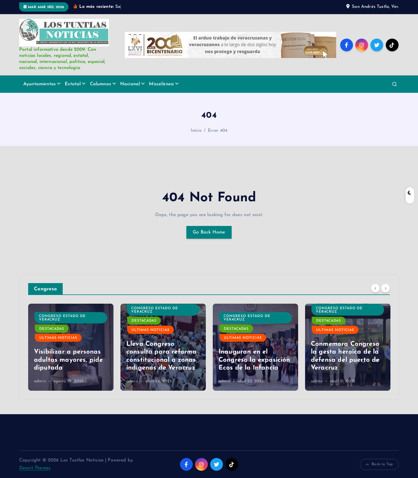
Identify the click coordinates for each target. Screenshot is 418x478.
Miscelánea (161, 84)
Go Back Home (209, 232)
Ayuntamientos (39, 84)
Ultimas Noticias (58, 322)
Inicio (196, 130)
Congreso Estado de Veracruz (154, 317)
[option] (70, 347)
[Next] (385, 288)
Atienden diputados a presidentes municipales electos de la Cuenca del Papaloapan (69, 352)
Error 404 (217, 130)
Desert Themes (35, 468)
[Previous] (375, 288)
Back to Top (379, 464)
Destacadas (51, 313)
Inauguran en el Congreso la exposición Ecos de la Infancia (347, 360)
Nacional (130, 84)
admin (40, 381)
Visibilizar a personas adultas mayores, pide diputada (160, 360)
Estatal (73, 84)
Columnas (100, 84)
